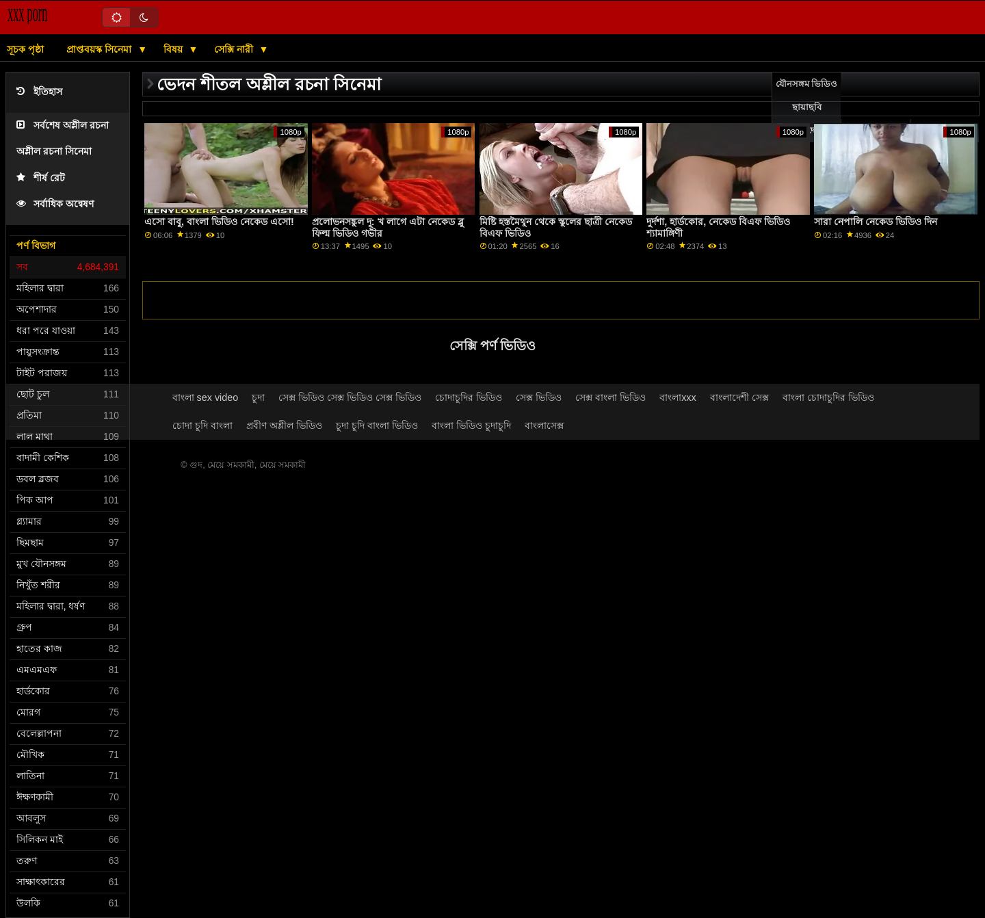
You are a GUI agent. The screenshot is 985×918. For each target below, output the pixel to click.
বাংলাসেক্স (544, 425)
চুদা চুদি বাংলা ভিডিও (377, 425)
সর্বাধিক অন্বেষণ (55, 204)
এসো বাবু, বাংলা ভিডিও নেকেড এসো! (219, 221)
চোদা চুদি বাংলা (202, 425)
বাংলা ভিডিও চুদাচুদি (471, 425)
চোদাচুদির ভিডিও (468, 397)
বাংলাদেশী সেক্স (739, 397)
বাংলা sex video (205, 397)
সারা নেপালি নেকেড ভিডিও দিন (875, 221)
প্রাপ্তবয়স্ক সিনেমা (100, 49)
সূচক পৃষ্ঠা (25, 49)
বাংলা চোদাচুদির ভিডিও (828, 397)
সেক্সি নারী (235, 49)
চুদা (258, 397)
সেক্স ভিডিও (539, 397)
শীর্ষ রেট (40, 178)
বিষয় (174, 49)
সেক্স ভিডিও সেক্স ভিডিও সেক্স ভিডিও (349, 397)
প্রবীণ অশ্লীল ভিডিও (284, 425)
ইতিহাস (39, 92)
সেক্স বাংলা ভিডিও (610, 397)
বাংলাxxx (677, 397)
